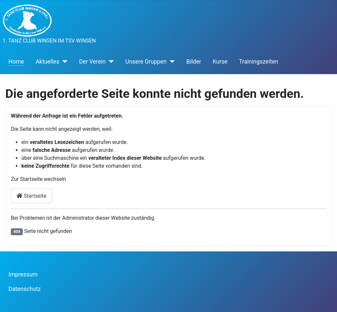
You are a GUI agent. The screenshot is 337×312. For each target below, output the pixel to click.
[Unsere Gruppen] (171, 61)
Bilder (193, 61)
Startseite (31, 196)
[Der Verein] (110, 61)
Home (16, 61)
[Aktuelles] (63, 61)
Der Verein (92, 61)
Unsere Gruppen (146, 61)
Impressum (23, 274)
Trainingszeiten (258, 61)
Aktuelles (47, 61)
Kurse (220, 61)
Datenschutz (25, 289)
